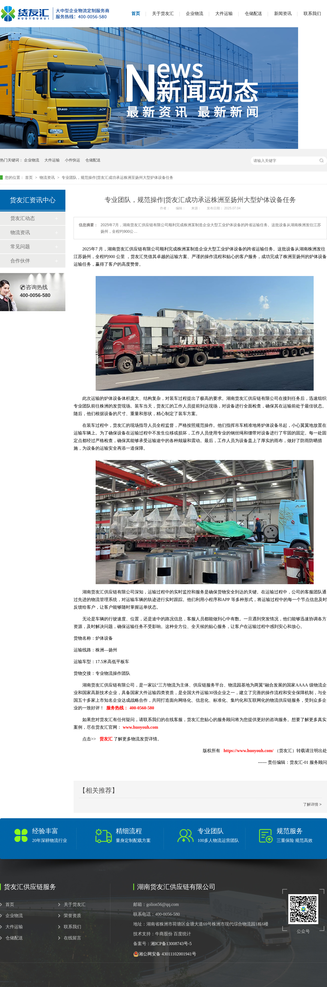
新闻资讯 (283, 13)
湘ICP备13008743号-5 (171, 943)
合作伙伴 (20, 260)
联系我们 (312, 13)
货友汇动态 (22, 218)
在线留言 (72, 938)
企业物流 (194, 13)
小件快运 (72, 160)
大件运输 (224, 13)
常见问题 (20, 246)
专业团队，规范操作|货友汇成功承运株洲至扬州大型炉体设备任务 (117, 177)
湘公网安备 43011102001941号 (164, 954)
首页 (135, 13)
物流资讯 (48, 177)
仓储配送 (253, 13)
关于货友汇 (163, 13)
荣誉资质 (72, 916)
